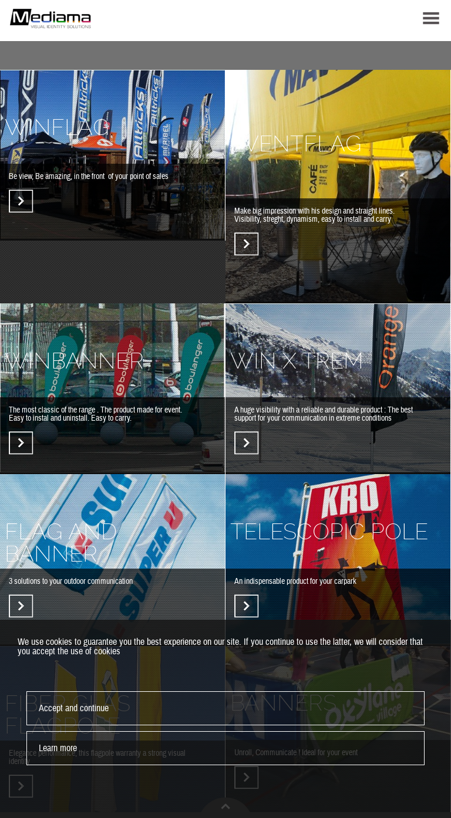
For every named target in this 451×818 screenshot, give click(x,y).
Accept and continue (74, 708)
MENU (431, 18)
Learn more (58, 748)
